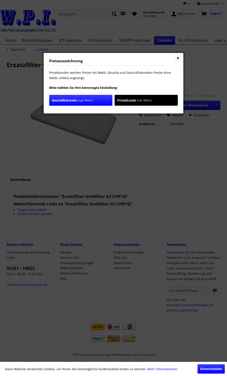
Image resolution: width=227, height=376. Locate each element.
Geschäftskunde (72, 100)
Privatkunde (134, 100)
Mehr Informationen (162, 369)
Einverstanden (211, 369)
